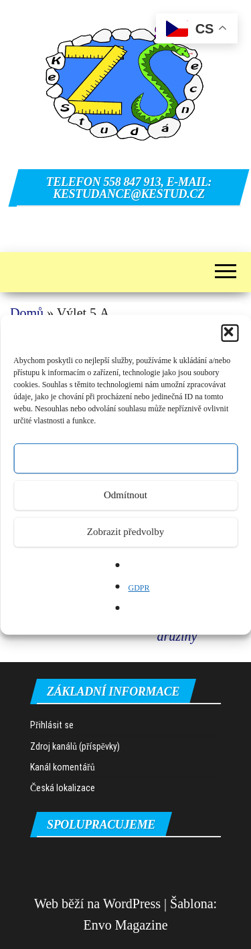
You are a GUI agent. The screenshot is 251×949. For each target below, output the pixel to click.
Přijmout (125, 458)
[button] (230, 333)
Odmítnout (125, 495)
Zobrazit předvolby (125, 531)
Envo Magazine (125, 925)
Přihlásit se (52, 725)
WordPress (132, 903)
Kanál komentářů (62, 767)
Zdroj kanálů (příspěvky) (75, 746)
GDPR (138, 588)
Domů (27, 313)
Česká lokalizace (62, 787)
